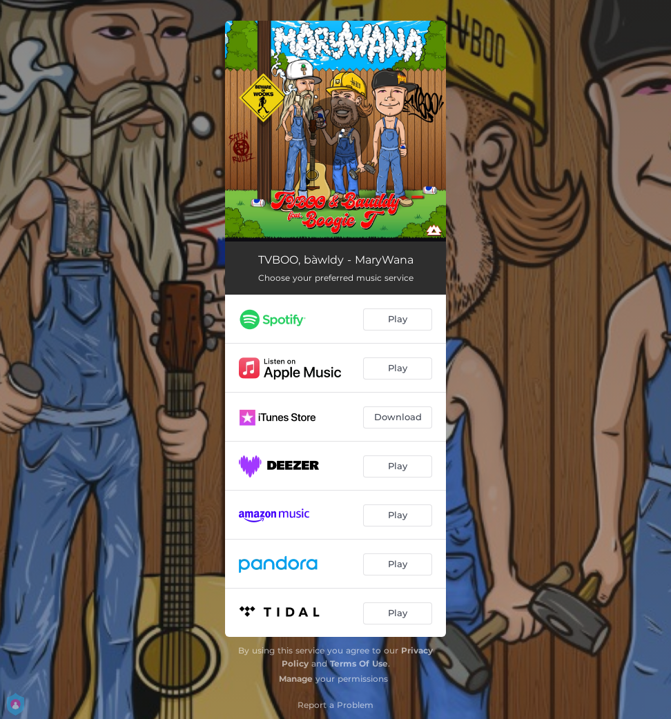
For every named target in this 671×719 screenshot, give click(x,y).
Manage (296, 678)
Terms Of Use (359, 663)
